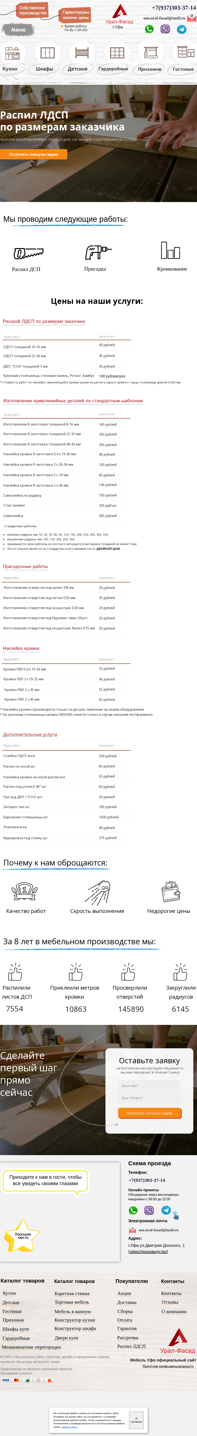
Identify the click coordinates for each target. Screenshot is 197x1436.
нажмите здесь (69, 1427)
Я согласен (136, 1420)
